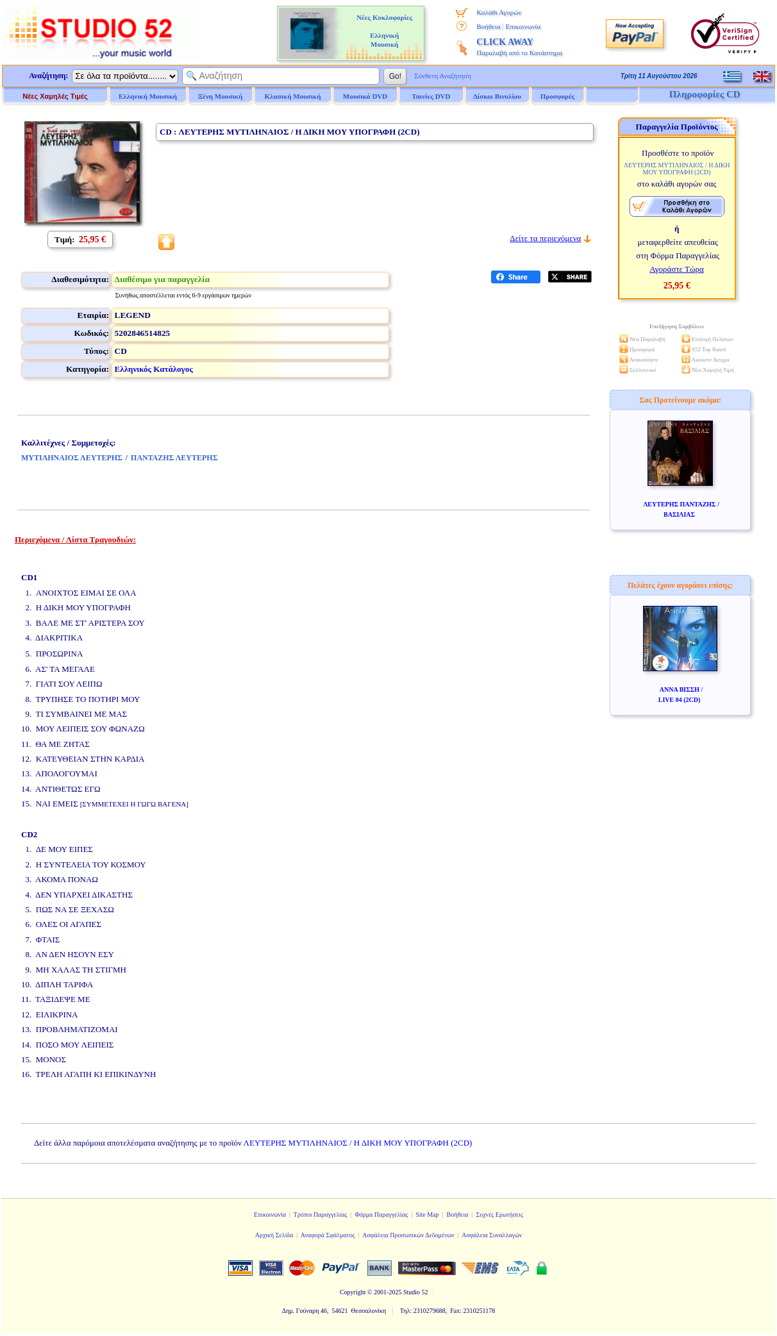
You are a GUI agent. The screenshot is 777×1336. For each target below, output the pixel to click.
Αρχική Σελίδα (274, 1235)
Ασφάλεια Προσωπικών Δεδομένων (408, 1235)
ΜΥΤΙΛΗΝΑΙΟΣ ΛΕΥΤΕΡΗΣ (71, 457)
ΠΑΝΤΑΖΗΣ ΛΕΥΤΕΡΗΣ (174, 457)
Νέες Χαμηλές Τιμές (54, 96)
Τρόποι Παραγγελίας (320, 1214)
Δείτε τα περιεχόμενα (545, 238)
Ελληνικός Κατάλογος (154, 369)
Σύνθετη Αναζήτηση (442, 75)
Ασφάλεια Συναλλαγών (492, 1235)
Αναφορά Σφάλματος (328, 1235)
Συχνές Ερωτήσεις (499, 1214)
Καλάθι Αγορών (498, 12)
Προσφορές (557, 96)
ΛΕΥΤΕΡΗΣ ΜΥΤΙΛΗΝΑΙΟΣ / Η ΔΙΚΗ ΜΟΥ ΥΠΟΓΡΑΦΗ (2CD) (358, 1143)
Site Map (427, 1214)
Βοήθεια (488, 26)
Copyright (353, 1292)
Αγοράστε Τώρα (676, 269)
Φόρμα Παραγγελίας (381, 1214)
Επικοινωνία (522, 26)
